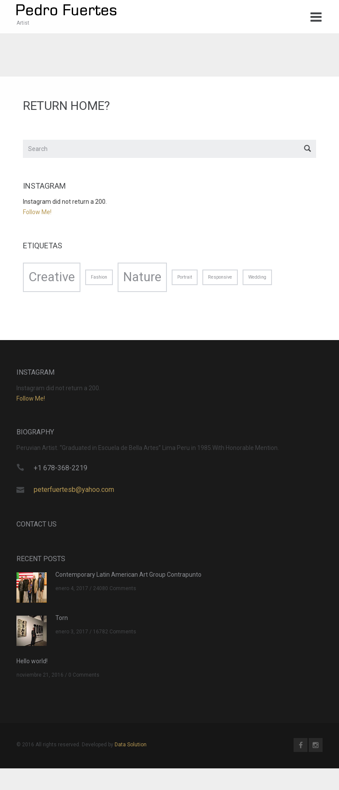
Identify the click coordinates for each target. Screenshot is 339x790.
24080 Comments (114, 591)
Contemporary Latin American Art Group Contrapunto (128, 576)
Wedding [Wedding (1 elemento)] (257, 279)
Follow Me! (37, 214)
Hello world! (32, 662)
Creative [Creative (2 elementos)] (52, 278)
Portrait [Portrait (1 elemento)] (184, 279)
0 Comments (83, 677)
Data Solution (131, 746)
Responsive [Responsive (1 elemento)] (220, 279)
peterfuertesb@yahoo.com (74, 491)
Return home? (66, 108)
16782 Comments (114, 634)
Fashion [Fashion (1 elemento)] (99, 279)
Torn (61, 619)
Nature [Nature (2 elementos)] (142, 278)
